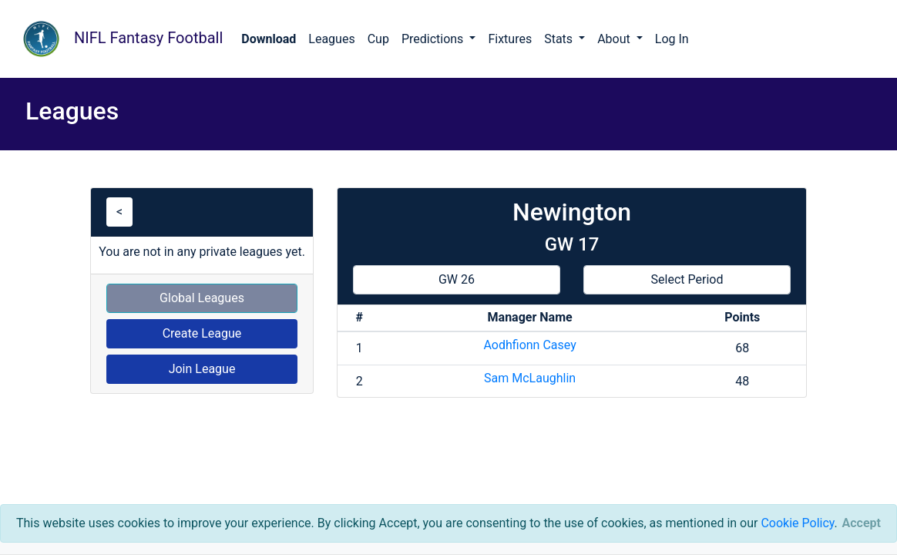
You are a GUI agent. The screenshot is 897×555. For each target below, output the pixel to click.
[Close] (861, 523)
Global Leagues (202, 298)
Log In (672, 39)
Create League (202, 333)
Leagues (331, 39)
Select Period (687, 279)
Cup (378, 39)
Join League (202, 369)
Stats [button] (560, 39)
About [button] (615, 39)
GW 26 (456, 279)
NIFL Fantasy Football (117, 39)
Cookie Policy (797, 523)
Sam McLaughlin (530, 378)
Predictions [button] (433, 39)
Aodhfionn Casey (529, 345)
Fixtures (510, 39)
